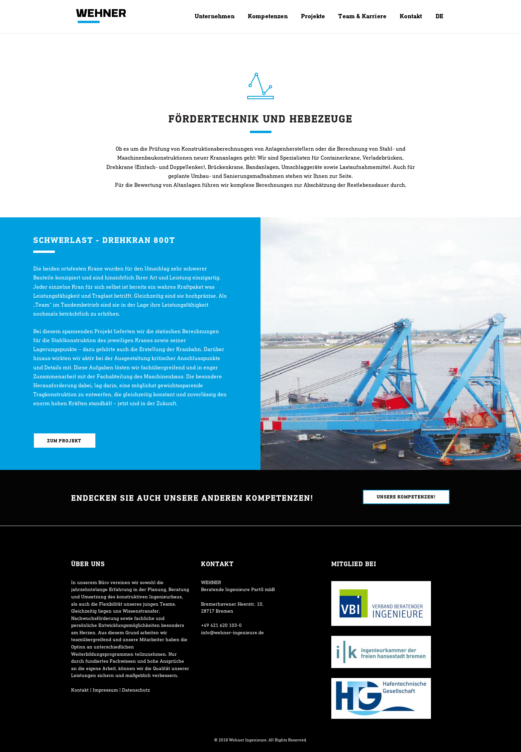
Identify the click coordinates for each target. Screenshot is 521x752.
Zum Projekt (64, 441)
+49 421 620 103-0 (221, 625)
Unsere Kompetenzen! (406, 496)
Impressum (105, 690)
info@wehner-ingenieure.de (232, 632)
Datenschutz (136, 690)
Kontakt (80, 690)
